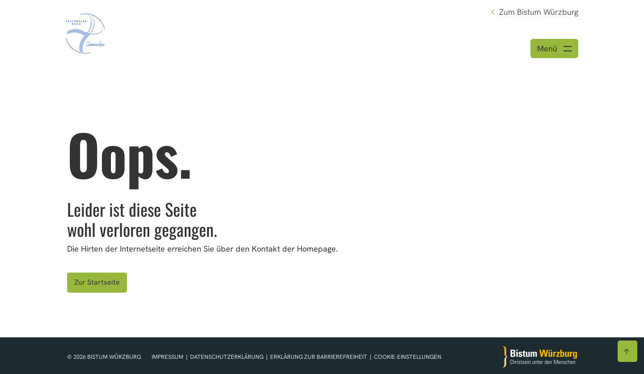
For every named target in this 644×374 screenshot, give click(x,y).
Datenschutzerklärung (227, 357)
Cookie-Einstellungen (407, 357)
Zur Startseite (97, 282)
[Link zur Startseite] (85, 32)
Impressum (168, 357)
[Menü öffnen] (554, 48)
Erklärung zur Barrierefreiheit (318, 357)
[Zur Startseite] (540, 356)
